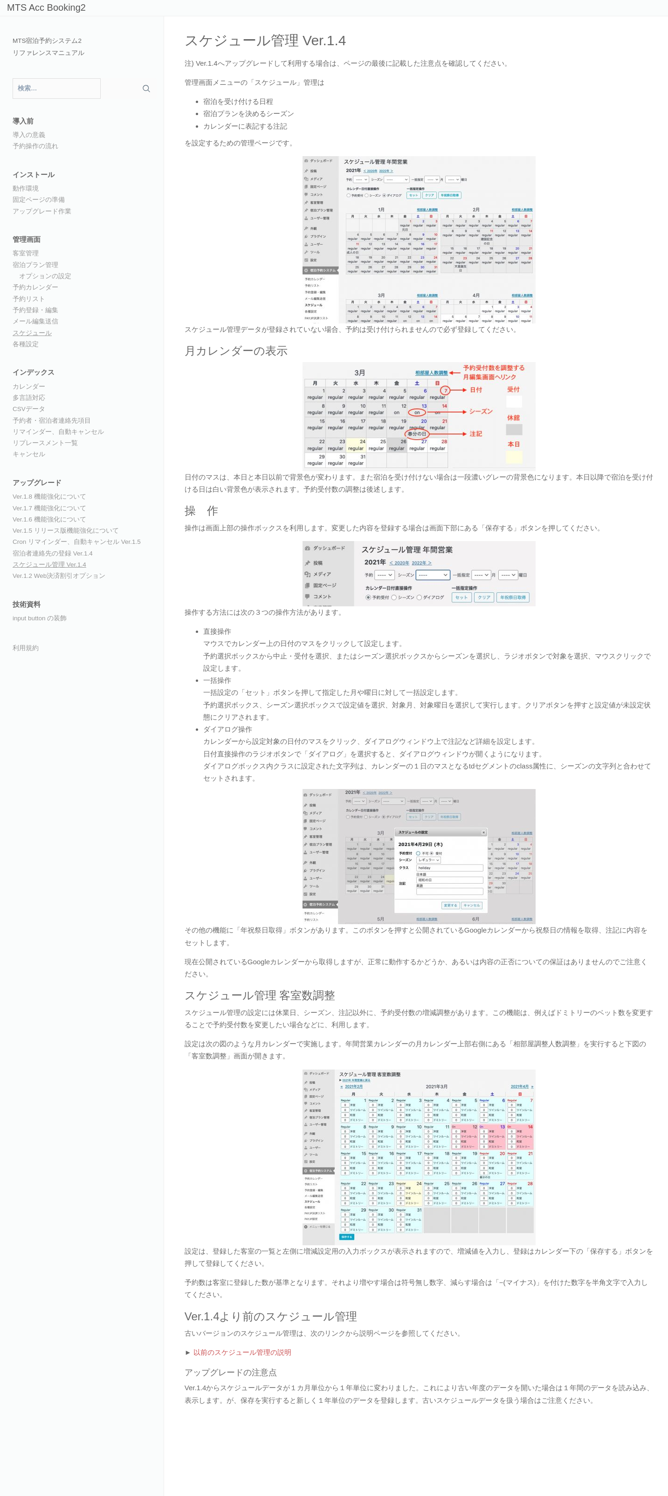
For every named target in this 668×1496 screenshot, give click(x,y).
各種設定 (26, 344)
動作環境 (26, 188)
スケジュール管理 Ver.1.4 (49, 564)
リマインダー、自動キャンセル (58, 431)
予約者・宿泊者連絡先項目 (52, 420)
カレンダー (29, 386)
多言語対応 (29, 397)
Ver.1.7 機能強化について (49, 508)
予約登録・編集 (35, 310)
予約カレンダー (35, 287)
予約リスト (29, 298)
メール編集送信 (35, 321)
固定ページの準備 (39, 199)
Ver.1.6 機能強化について (49, 519)
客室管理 (26, 253)
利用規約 (26, 648)
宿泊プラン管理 (35, 264)
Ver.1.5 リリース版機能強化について (66, 530)
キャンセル (29, 454)
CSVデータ (29, 408)
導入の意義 (29, 134)
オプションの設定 (45, 276)
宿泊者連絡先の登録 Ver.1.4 (53, 553)
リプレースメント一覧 (45, 442)
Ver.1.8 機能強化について (49, 496)
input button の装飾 (40, 618)
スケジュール (32, 332)
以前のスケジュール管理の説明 (242, 1352)
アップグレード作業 (42, 211)
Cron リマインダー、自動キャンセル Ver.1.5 (77, 541)
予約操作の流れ (35, 146)
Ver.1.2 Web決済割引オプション (59, 575)
